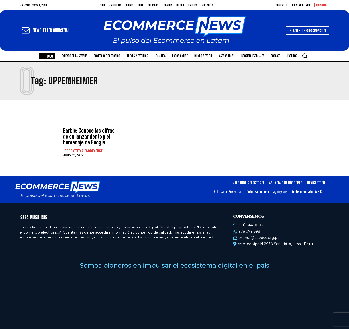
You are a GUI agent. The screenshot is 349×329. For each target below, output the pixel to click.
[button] (304, 55)
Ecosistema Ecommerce (84, 151)
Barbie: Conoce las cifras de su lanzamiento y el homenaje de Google (89, 136)
